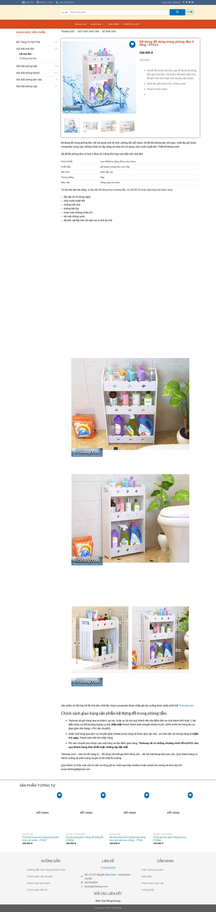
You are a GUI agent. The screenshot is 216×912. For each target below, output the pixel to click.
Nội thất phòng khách (28, 72)
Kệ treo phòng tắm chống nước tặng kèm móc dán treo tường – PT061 (127, 838)
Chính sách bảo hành (38, 883)
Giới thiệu (146, 876)
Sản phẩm (113, 24)
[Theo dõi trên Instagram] (187, 2)
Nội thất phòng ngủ (26, 86)
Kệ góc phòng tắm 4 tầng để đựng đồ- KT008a (85, 838)
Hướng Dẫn (147, 889)
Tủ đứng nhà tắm (28, 58)
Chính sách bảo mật (152, 883)
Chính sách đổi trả (37, 889)
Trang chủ (80, 24)
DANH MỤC (97, 24)
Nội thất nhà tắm (25, 48)
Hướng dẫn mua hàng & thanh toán (46, 869)
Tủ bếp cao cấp (132, 24)
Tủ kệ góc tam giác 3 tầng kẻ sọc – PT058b (170, 838)
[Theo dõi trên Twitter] (189, 2)
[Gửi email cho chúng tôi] (192, 2)
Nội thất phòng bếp (26, 66)
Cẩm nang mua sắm (152, 869)
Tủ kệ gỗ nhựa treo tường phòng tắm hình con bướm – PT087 (40, 838)
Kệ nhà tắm (25, 54)
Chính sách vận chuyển (40, 876)
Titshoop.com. (186, 705)
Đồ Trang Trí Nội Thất (28, 42)
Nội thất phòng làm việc (29, 79)
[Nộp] (177, 12)
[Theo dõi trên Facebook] (184, 2)
